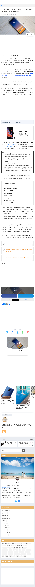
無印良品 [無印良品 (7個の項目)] (23, 549)
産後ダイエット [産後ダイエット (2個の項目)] (23, 554)
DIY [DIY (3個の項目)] (3, 543)
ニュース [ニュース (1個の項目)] (8, 545)
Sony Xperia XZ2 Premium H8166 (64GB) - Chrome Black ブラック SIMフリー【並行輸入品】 (18, 250)
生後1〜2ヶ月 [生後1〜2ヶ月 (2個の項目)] (4, 551)
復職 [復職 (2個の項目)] (13, 549)
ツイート (3, 565)
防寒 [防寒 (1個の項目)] (21, 556)
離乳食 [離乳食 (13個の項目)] (25, 556)
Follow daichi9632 (23, 299)
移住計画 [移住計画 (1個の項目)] (10, 556)
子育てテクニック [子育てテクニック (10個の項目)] (5, 549)
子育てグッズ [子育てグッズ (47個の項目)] (24, 547)
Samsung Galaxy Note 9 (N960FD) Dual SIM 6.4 (14, 243)
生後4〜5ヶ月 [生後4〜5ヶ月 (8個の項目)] (22, 551)
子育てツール (6, 532)
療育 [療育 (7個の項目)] (3, 556)
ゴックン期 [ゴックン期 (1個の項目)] (21, 543)
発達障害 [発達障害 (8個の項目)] (6, 556)
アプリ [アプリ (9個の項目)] (13, 543)
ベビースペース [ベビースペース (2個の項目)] (4, 547)
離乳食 (5, 530)
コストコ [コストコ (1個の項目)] (17, 543)
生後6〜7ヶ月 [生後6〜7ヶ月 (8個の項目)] (27, 551)
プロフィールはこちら (7, 487)
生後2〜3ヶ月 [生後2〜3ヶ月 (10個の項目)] (10, 551)
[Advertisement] (17, 45)
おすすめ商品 (6, 510)
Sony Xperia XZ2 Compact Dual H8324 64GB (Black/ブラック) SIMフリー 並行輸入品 (18, 258)
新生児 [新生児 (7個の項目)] (17, 549)
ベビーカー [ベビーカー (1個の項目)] (25, 545)
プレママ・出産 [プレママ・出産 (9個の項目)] (19, 545)
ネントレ (6, 525)
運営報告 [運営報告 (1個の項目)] (18, 556)
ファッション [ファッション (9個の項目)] (13, 545)
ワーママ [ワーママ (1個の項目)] (10, 547)
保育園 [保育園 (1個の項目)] (14, 547)
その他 (5, 523)
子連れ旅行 (6, 527)
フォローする (11, 353)
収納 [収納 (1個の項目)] (17, 547)
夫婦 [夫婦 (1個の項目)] (20, 547)
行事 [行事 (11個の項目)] (14, 556)
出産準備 (5, 515)
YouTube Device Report (12, 144)
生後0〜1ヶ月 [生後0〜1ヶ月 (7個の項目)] (28, 549)
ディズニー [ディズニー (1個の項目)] (4, 545)
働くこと (5, 513)
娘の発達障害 (6, 518)
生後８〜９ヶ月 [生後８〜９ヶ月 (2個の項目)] (16, 554)
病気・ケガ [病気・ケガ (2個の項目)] (29, 554)
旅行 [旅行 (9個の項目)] (20, 549)
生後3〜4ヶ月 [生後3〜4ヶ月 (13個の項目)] (16, 551)
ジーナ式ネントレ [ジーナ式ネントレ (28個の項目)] (27, 543)
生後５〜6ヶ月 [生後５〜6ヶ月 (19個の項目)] (4, 554)
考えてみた (5, 535)
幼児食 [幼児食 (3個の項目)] (10, 549)
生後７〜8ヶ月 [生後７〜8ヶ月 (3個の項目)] (10, 554)
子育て (9, 358)
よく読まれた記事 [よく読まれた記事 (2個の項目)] (8, 543)
